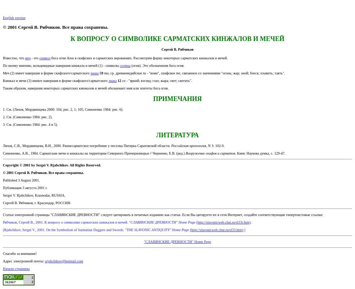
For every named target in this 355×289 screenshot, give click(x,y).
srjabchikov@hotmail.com (64, 261)
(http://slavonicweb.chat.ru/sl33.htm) (216, 230)
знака (94, 73)
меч (28, 58)
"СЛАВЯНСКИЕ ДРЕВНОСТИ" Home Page (177, 242)
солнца (125, 66)
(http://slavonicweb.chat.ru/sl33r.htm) (223, 222)
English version (14, 18)
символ (44, 58)
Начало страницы (16, 269)
